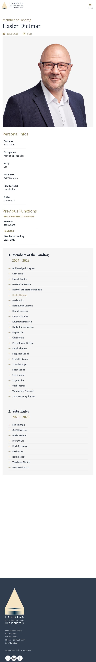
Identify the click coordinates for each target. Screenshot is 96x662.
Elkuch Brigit (18, 424)
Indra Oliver (18, 440)
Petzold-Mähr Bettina (22, 343)
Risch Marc (17, 451)
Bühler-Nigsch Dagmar (23, 268)
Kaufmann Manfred (22, 321)
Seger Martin (18, 375)
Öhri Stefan (18, 337)
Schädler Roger (19, 364)
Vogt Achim (18, 380)
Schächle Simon (20, 359)
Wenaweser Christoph (23, 391)
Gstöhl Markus (19, 430)
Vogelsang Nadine (21, 462)
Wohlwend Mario (20, 467)
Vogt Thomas (18, 385)
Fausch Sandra (19, 279)
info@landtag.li (11, 643)
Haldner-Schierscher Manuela (27, 289)
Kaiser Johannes (20, 316)
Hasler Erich (18, 300)
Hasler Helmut (19, 435)
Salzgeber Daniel (20, 353)
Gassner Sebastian (21, 284)
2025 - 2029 (21, 260)
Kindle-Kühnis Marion (23, 327)
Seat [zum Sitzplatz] (29, 33)
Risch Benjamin (19, 446)
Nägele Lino (18, 332)
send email (9, 200)
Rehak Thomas (19, 348)
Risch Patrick (18, 456)
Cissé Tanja (17, 273)
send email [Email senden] (12, 33)
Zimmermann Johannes (24, 396)
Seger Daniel (18, 369)
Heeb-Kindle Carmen (22, 305)
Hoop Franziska (20, 311)
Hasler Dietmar (19, 295)
